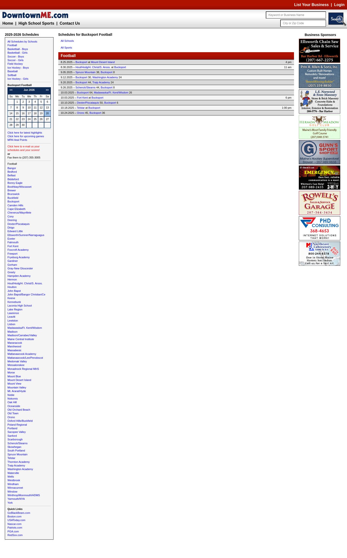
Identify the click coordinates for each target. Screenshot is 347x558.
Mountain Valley (16, 387)
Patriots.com (14, 527)
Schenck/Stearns (17, 443)
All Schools (67, 40)
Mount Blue (14, 376)
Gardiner (12, 260)
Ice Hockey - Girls (17, 78)
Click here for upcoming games (25, 136)
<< (11, 89)
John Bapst (14, 290)
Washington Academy (20, 469)
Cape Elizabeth (16, 208)
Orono (11, 417)
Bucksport (13, 201)
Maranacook (14, 342)
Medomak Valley (17, 361)
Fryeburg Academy (18, 257)
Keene (11, 298)
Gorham (12, 264)
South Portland (16, 450)
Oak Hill (12, 402)
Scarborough (15, 439)
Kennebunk (14, 301)
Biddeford (13, 179)
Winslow (12, 491)
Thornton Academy (18, 461)
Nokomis (12, 398)
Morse (11, 372)
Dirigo (10, 227)
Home (7, 23)
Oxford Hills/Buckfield (20, 420)
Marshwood (14, 346)
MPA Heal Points (17, 139)
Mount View (14, 383)
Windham (13, 484)
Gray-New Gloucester (20, 268)
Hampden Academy (19, 275)
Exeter (11, 238)
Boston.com (14, 516)
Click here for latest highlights (24, 132)
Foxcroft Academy (18, 249)
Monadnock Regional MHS (23, 368)
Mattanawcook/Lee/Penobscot (25, 357)
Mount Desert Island (19, 380)
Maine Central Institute (20, 339)
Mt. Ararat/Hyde (16, 391)
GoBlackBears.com (18, 512)
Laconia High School (19, 305)
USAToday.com (16, 520)
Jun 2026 (29, 89)
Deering (12, 220)
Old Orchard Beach (18, 409)
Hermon (12, 279)
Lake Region (14, 309)
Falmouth (13, 242)
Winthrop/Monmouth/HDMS (23, 495)
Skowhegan (14, 446)
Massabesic (14, 350)
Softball (11, 75)
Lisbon (11, 324)
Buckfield (12, 197)
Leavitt (11, 316)
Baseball (12, 71)
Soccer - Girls (15, 60)
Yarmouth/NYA (16, 498)
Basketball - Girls (17, 52)
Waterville (13, 473)
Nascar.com (14, 523)
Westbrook (13, 480)
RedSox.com (15, 535)
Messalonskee (15, 365)
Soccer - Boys (15, 56)
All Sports (66, 47)
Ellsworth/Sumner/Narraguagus (25, 235)
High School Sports (36, 23)
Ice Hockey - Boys (18, 67)
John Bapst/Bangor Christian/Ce (26, 294)
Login (339, 5)
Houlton (12, 287)
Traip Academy (16, 465)
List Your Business (311, 5)
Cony (10, 216)
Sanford (12, 435)
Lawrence (13, 313)
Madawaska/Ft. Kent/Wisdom (24, 327)
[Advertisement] (320, 339)
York (10, 502)
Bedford (12, 171)
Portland (12, 428)
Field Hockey (15, 63)
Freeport (12, 253)
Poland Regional (17, 424)
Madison (12, 331)
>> (47, 89)
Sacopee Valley (16, 431)
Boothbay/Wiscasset (19, 186)
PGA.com (13, 531)
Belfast (11, 175)
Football (12, 45)
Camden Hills (15, 205)
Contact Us (70, 23)
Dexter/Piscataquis (18, 223)
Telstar (11, 458)
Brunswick (13, 194)
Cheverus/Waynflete (19, 212)
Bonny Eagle (14, 182)
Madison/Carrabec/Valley (22, 335)
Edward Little (15, 231)
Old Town (13, 413)
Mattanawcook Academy (21, 353)
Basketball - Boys (17, 49)
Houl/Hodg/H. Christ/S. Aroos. (25, 283)
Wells (10, 476)
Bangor (11, 168)
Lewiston (12, 320)
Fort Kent (12, 246)
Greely (11, 272)
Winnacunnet (15, 487)
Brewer (11, 190)
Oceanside (13, 406)
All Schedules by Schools (22, 41)
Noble (10, 394)
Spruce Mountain (17, 454)
